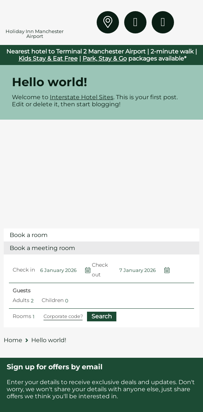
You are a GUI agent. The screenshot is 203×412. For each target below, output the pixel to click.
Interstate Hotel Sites (81, 97)
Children (53, 300)
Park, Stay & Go (105, 58)
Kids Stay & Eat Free (48, 58)
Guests (21, 290)
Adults (21, 300)
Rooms (22, 316)
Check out (100, 270)
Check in (24, 269)
